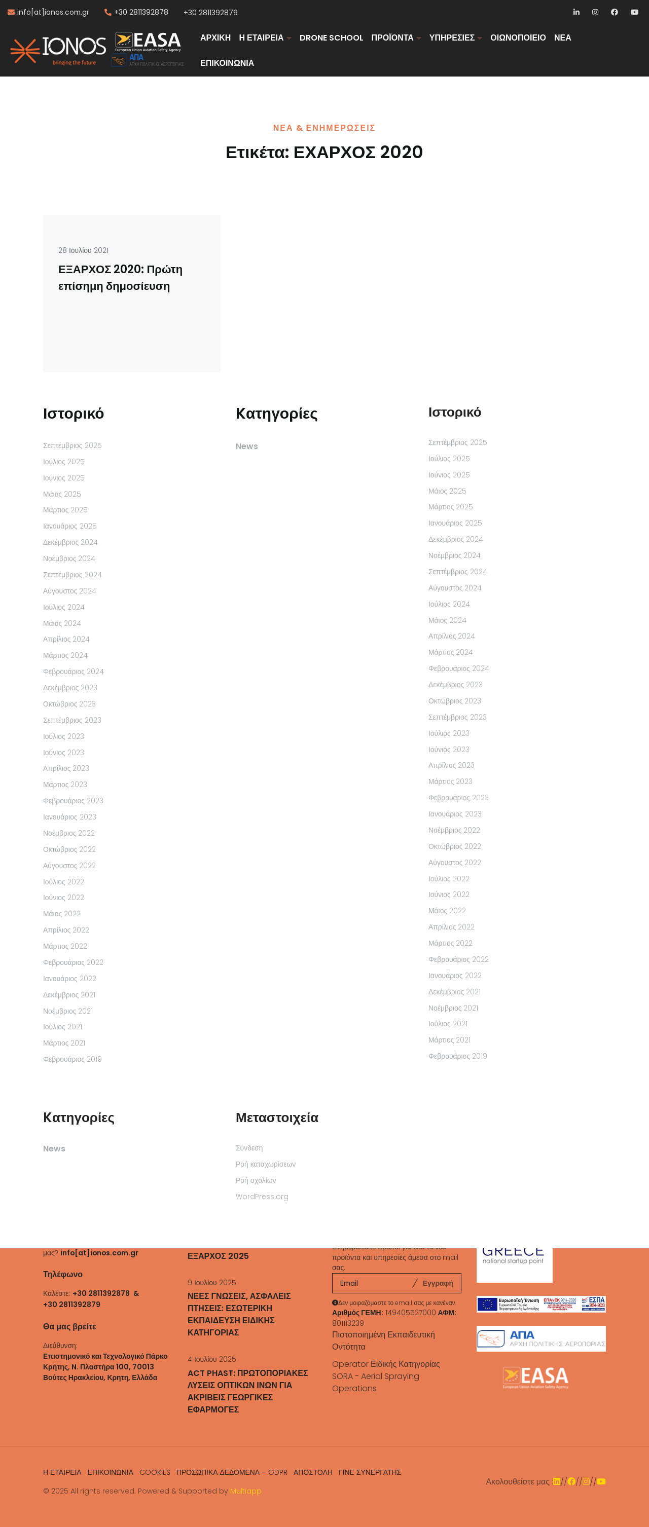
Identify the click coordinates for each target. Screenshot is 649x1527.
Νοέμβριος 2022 (69, 833)
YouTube (634, 13)
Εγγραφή (438, 1283)
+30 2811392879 (211, 13)
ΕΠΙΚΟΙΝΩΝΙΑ (227, 63)
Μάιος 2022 (62, 914)
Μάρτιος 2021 (64, 1043)
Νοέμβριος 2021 (68, 1011)
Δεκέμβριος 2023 (70, 688)
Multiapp (246, 1491)
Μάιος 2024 (62, 623)
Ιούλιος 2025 (64, 462)
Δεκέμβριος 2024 (70, 542)
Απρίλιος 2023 (66, 768)
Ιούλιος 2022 (63, 882)
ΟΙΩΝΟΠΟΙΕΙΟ (518, 38)
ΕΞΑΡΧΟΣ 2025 (218, 1256)
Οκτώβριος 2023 (69, 704)
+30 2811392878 (141, 12)
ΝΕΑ (562, 38)
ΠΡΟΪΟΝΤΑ (393, 38)
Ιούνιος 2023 (63, 753)
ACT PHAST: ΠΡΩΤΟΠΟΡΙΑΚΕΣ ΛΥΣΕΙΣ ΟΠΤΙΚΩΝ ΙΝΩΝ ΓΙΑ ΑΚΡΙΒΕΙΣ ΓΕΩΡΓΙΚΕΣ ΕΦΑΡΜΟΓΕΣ (248, 1391)
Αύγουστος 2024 (70, 591)
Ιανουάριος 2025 (70, 526)
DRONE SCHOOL (332, 38)
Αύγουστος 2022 (69, 866)
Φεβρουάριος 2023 (73, 801)
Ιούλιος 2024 (64, 607)
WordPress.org (262, 1196)
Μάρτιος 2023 (65, 784)
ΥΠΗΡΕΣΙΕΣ (452, 38)
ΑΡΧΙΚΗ (215, 38)
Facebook (615, 13)
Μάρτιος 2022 (65, 946)
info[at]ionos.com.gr (53, 12)
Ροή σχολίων (256, 1180)
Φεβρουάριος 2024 (73, 671)
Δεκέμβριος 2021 (69, 995)
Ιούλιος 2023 (63, 736)
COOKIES (154, 1472)
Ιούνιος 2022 (63, 897)
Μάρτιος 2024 (65, 655)
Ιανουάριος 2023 (69, 817)
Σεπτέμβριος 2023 (72, 720)
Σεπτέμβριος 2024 (72, 575)
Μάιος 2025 (62, 494)
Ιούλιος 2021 (62, 1027)
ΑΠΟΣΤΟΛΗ (313, 1472)
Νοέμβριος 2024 (69, 558)
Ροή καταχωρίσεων (266, 1164)
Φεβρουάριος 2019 (72, 1059)
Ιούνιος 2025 (64, 478)
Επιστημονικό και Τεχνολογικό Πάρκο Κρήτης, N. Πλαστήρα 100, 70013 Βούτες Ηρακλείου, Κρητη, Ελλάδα (105, 1367)
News (247, 446)
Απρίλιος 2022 (66, 930)
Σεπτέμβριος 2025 (72, 445)
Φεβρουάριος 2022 (73, 962)
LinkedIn (577, 13)
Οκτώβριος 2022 (69, 849)
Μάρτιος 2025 (65, 510)
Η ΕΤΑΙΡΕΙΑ (261, 38)
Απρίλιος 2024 (66, 639)
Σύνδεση (249, 1148)
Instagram (596, 13)
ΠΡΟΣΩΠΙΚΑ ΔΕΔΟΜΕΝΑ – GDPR (231, 1472)
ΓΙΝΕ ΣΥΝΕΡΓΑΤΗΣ (370, 1472)
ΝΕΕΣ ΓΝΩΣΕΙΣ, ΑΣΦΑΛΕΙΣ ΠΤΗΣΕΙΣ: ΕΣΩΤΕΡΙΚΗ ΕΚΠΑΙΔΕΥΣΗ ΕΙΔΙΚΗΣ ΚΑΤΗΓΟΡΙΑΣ (239, 1314)
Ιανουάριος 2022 (69, 979)
